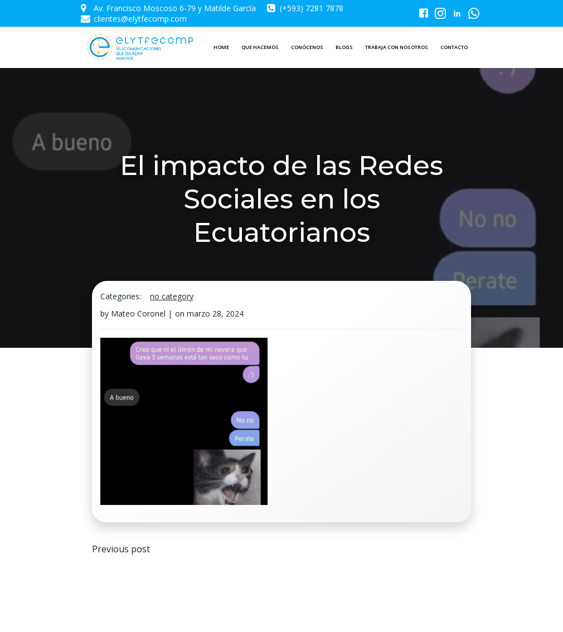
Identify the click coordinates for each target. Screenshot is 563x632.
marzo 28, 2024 (215, 313)
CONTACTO (454, 47)
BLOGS (344, 47)
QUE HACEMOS (260, 47)
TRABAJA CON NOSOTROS (396, 47)
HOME (221, 47)
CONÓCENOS (307, 47)
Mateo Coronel (138, 313)
